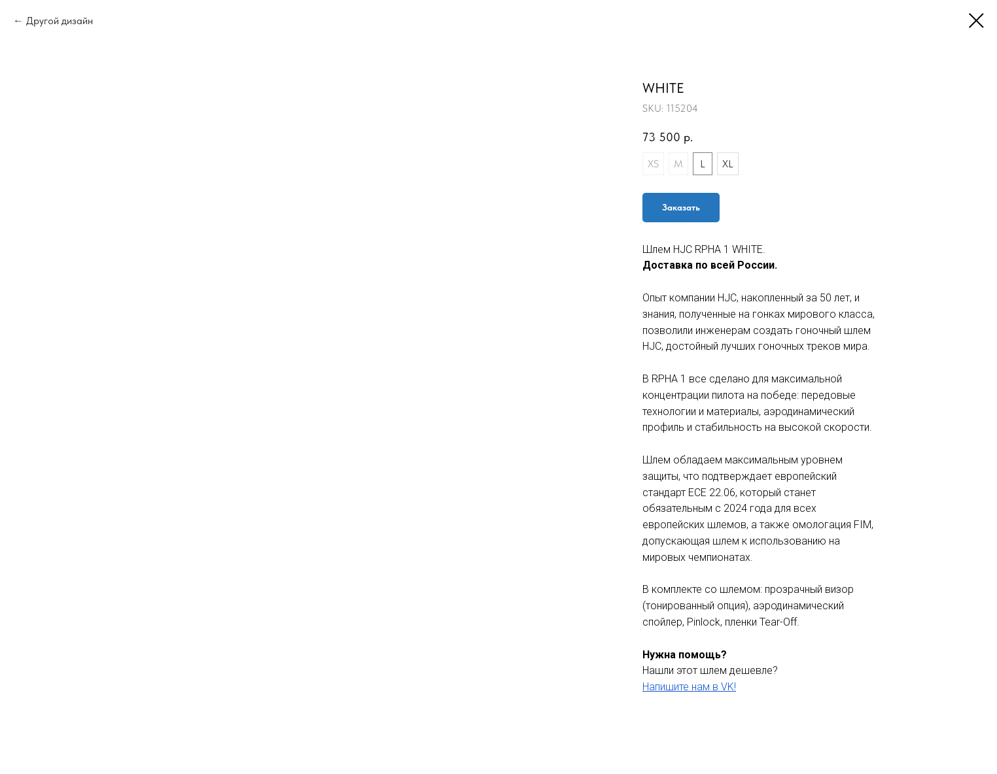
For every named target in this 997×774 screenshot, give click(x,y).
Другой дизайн (59, 20)
